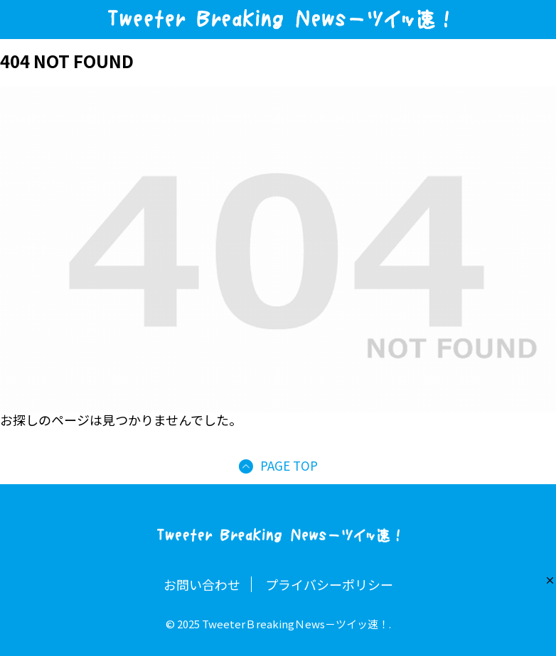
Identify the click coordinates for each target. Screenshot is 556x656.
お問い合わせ (202, 584)
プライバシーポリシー (329, 584)
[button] (550, 580)
